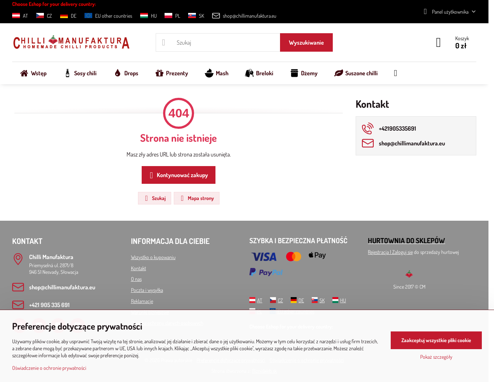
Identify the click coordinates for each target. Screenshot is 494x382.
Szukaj (154, 198)
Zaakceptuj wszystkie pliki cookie (436, 340)
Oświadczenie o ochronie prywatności (49, 368)
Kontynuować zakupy (177, 175)
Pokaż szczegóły (436, 357)
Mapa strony (196, 198)
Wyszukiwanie (306, 42)
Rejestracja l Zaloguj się (390, 252)
